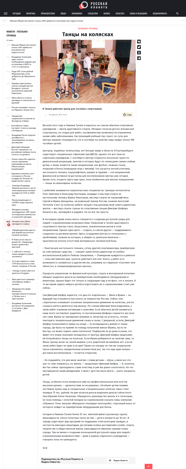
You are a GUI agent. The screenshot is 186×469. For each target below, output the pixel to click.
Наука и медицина (138, 13)
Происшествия (48, 13)
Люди (63, 13)
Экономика (77, 13)
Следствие (93, 13)
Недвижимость (160, 13)
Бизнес (107, 13)
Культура (120, 13)
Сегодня (17, 13)
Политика (30, 13)
